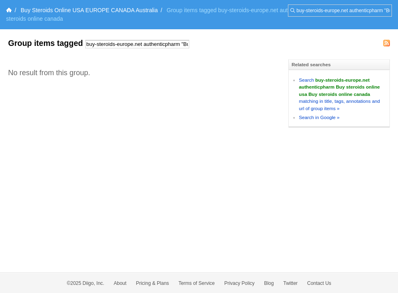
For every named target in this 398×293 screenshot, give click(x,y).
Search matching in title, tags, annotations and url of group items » (339, 94)
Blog (269, 283)
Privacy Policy (239, 283)
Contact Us (319, 283)
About (120, 283)
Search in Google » (319, 117)
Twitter (290, 283)
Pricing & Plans (152, 283)
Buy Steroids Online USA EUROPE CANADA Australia (89, 10)
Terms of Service (196, 283)
